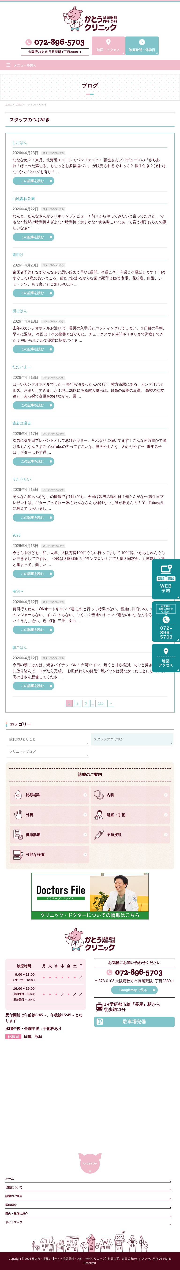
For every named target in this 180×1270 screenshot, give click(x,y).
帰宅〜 (17, 591)
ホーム (9, 1178)
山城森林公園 (23, 199)
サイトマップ (13, 1222)
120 (100, 703)
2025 (16, 535)
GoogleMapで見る (133, 990)
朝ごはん (19, 311)
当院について (13, 1187)
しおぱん (19, 143)
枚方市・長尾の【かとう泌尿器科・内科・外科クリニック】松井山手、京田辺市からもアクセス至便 (95, 1258)
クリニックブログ (22, 751)
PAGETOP (89, 1163)
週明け (17, 255)
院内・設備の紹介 (16, 1213)
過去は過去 (21, 423)
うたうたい (21, 479)
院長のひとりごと (22, 739)
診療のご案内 (13, 1196)
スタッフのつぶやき (53, 153)
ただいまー (21, 367)
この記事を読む (32, 181)
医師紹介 (11, 1205)
